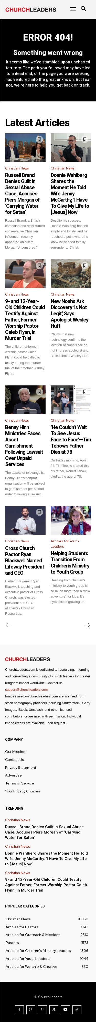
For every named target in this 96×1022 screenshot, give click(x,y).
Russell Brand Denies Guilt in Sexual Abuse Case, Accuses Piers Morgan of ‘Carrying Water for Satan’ (22, 193)
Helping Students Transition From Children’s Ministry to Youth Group (70, 562)
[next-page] (87, 625)
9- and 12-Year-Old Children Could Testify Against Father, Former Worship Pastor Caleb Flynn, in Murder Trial (25, 319)
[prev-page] (9, 625)
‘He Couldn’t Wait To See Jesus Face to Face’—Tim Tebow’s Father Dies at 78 (71, 439)
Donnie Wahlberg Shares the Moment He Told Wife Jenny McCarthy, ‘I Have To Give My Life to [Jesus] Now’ (70, 193)
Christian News (17, 168)
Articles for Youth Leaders (65, 544)
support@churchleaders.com (26, 690)
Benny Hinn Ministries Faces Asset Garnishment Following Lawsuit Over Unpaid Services (24, 445)
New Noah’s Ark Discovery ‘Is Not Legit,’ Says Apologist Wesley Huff (69, 313)
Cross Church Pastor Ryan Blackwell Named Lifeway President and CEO (24, 560)
